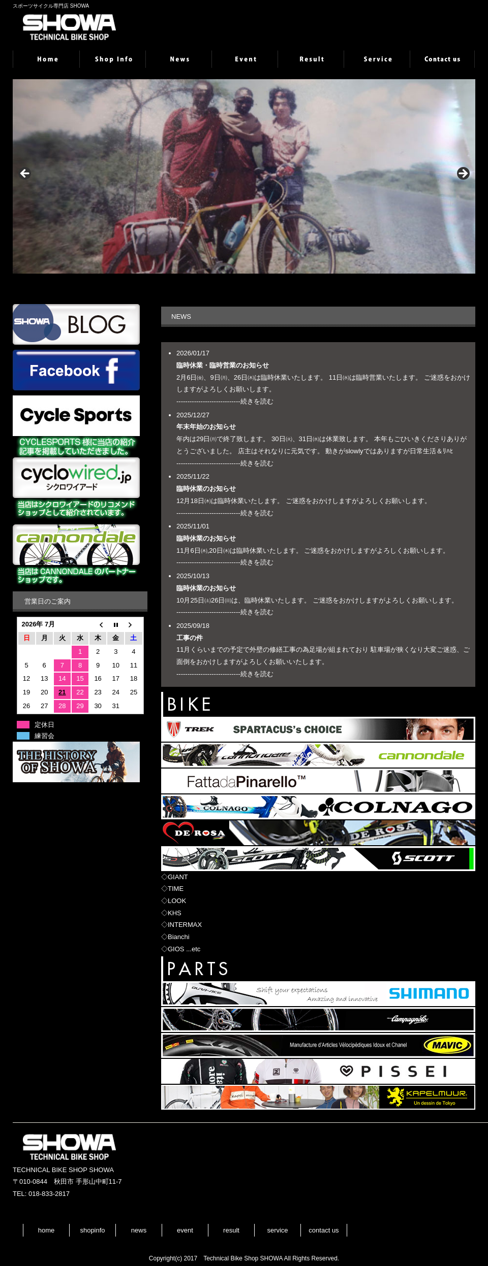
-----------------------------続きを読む (224, 401)
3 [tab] (256, 284)
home (46, 60)
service (376, 60)
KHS (174, 913)
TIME (176, 888)
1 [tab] (232, 284)
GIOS (176, 949)
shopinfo (112, 60)
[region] (244, 176)
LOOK (177, 901)
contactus (442, 60)
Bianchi (179, 937)
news (178, 60)
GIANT (178, 877)
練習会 (44, 736)
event (244, 60)
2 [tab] (244, 284)
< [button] (25, 174)
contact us (324, 1230)
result (310, 60)
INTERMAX (185, 924)
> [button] (462, 174)
